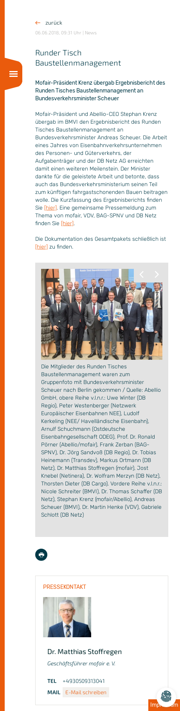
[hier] (50, 207)
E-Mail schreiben (85, 692)
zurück (48, 22)
